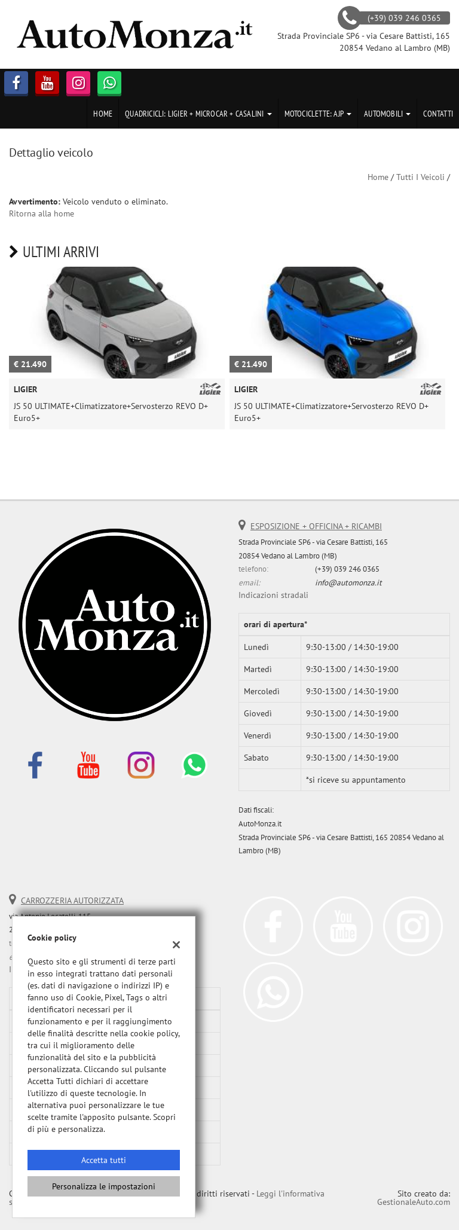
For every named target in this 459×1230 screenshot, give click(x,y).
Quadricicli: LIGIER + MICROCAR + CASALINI (198, 113)
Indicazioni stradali (273, 595)
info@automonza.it (348, 582)
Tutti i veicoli (420, 177)
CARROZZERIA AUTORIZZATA (72, 900)
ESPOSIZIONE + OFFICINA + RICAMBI (316, 526)
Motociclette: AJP (318, 113)
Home (102, 113)
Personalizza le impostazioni (103, 1186)
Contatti (438, 113)
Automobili (387, 113)
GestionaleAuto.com (413, 1202)
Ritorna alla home (41, 213)
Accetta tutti (103, 1160)
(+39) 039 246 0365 (347, 568)
